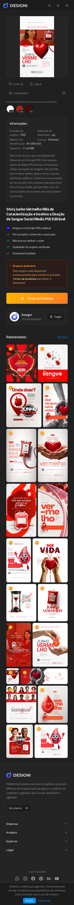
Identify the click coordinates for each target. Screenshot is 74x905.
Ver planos (18, 808)
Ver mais (62, 337)
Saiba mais (44, 901)
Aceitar (29, 900)
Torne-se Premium (37, 298)
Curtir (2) (16, 84)
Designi (27, 314)
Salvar (36, 84)
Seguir (56, 316)
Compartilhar (18, 93)
